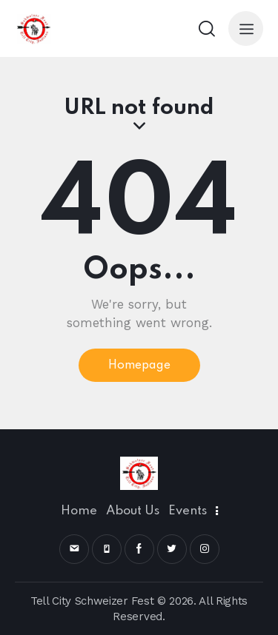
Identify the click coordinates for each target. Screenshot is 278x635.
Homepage (139, 366)
